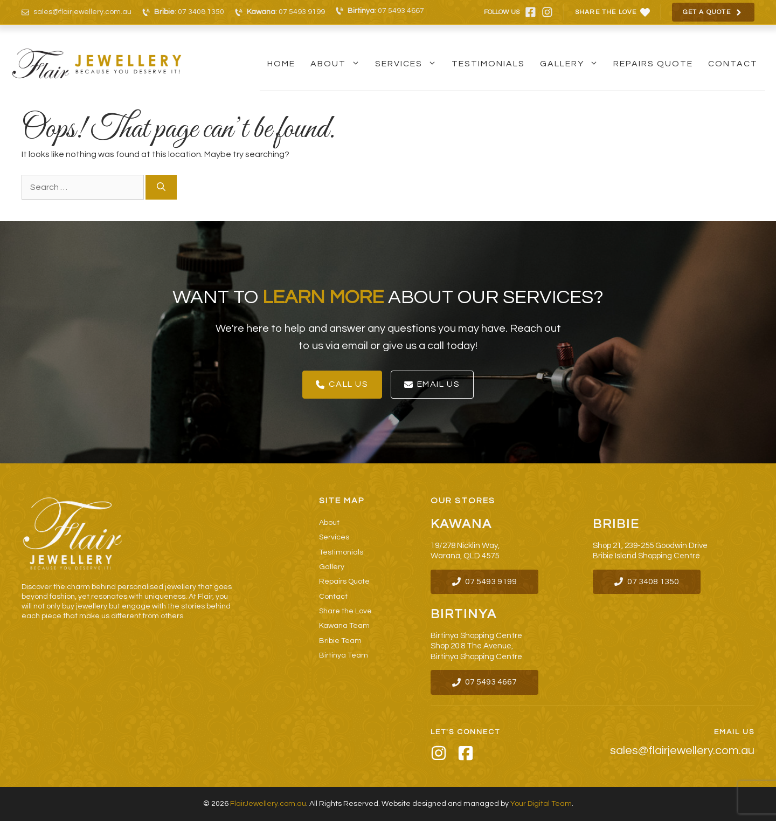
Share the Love (345, 611)
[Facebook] (466, 755)
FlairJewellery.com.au (268, 804)
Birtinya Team (343, 655)
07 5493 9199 (302, 12)
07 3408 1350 (201, 12)
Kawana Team (344, 626)
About (339, 64)
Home (281, 63)
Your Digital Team (541, 804)
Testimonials (488, 63)
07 (470, 682)
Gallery (573, 64)
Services (409, 64)
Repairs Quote (653, 63)
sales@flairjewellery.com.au (82, 12)
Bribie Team (340, 641)
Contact (733, 63)
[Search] (161, 187)
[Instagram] (439, 755)
